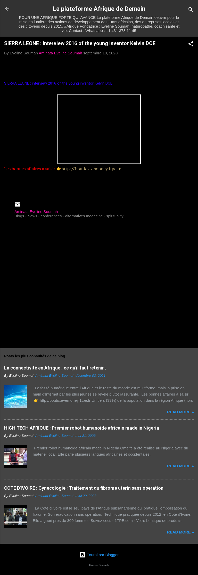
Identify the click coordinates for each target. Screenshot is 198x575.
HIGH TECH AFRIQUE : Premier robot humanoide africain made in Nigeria (81, 428)
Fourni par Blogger (99, 555)
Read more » (180, 412)
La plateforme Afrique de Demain (99, 8)
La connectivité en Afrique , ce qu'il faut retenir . (55, 368)
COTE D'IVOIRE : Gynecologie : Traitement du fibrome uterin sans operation (83, 488)
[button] (191, 45)
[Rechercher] (191, 10)
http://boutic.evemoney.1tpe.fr (91, 168)
